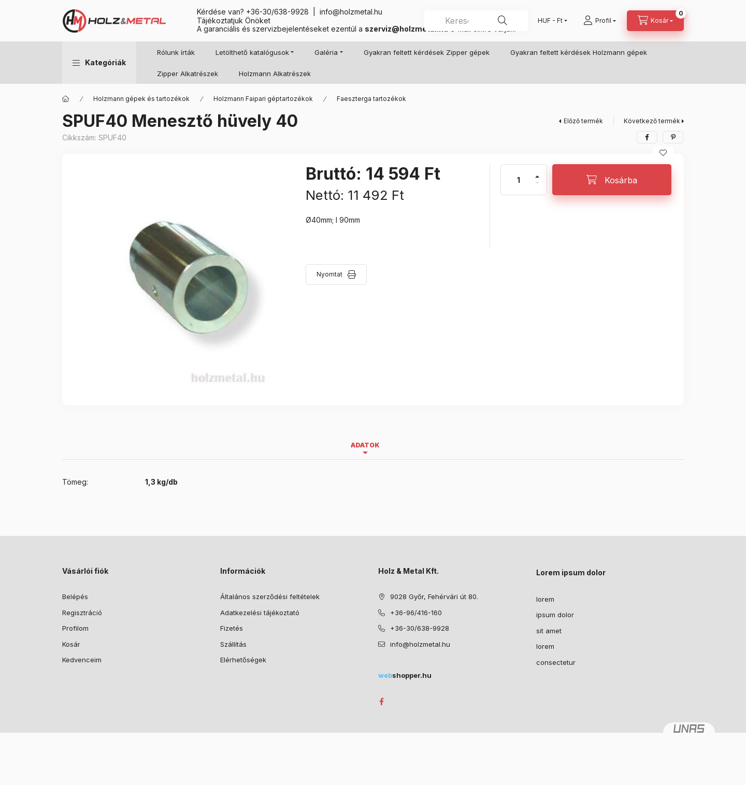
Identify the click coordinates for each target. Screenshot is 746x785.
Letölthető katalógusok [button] (252, 52)
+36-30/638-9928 (277, 11)
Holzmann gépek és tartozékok (141, 99)
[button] (99, 62)
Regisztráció (82, 612)
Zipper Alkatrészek (187, 73)
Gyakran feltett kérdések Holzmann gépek (578, 52)
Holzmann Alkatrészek (275, 73)
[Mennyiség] (518, 180)
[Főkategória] (65, 99)
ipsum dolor (555, 614)
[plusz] (537, 172)
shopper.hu (405, 675)
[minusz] (537, 187)
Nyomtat (329, 274)
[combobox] (476, 20)
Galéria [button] (326, 52)
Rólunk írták (176, 52)
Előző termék (583, 121)
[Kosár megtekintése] (655, 20)
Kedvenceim (82, 660)
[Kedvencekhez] (663, 153)
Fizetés (231, 628)
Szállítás (233, 644)
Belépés (75, 596)
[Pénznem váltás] (550, 21)
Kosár (71, 644)
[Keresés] (502, 21)
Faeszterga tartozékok (371, 99)
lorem (545, 599)
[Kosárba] (611, 179)
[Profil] (599, 20)
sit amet (549, 631)
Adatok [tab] (365, 445)
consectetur (556, 662)
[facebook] (647, 137)
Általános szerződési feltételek (270, 596)
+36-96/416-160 (416, 612)
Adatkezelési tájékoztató (259, 612)
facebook (381, 701)
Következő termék (652, 121)
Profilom (75, 628)
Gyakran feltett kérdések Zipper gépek (427, 52)
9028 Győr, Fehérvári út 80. (434, 596)
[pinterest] (673, 137)
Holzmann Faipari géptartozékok (263, 99)
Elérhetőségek (243, 660)
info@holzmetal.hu (351, 11)
